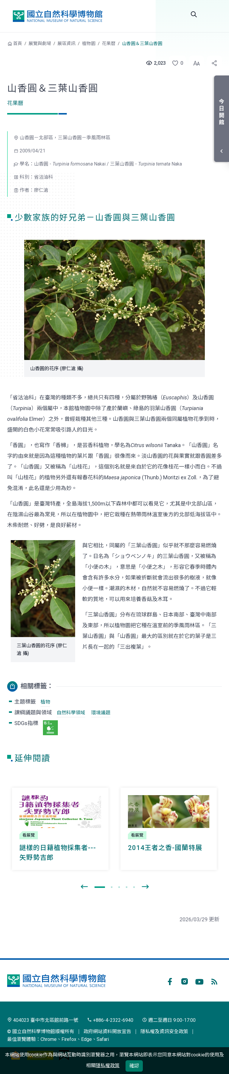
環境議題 (100, 713)
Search (194, 14)
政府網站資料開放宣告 (107, 1031)
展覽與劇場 (40, 43)
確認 (134, 1066)
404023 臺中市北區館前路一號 (42, 1020)
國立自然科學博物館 (57, 16)
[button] (175, 63)
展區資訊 (66, 43)
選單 (215, 14)
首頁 (17, 43)
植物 (45, 702)
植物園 (88, 43)
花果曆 (108, 43)
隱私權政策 (108, 1065)
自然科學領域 (71, 713)
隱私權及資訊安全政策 (164, 1031)
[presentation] (84, 887)
